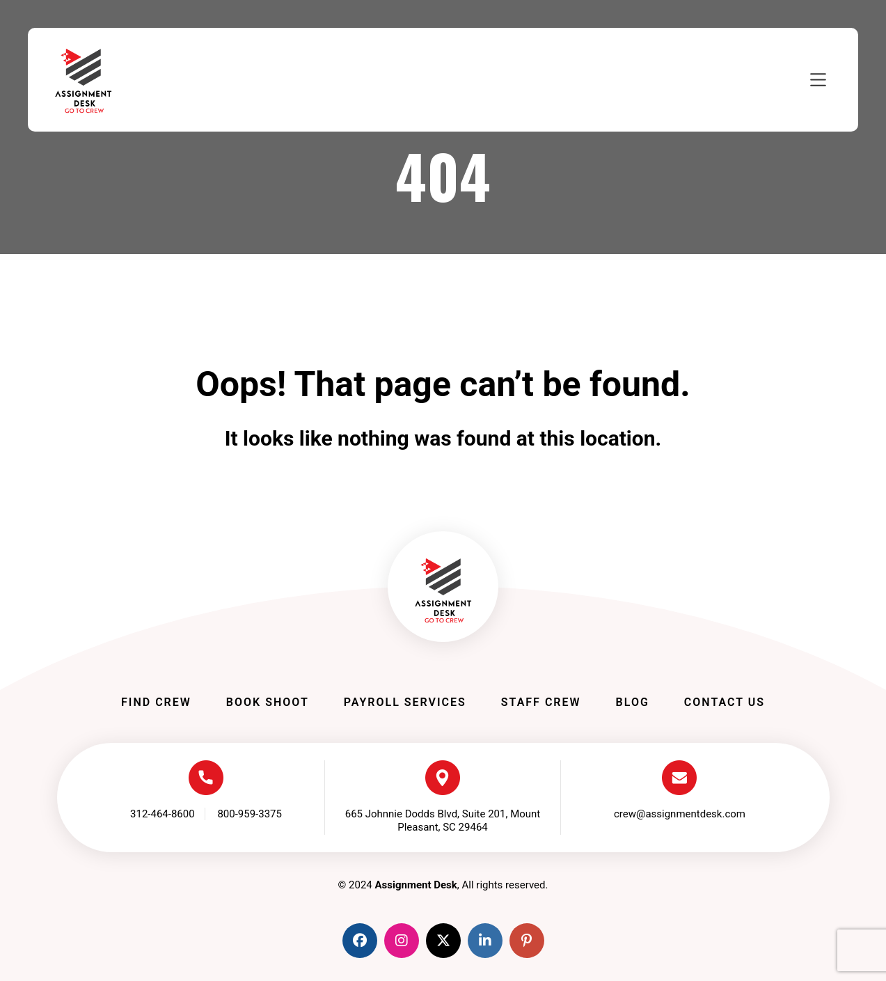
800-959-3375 (249, 814)
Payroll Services (405, 702)
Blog (632, 702)
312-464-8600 (162, 814)
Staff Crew (541, 702)
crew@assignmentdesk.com (679, 814)
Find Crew (156, 702)
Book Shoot (267, 702)
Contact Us (724, 702)
